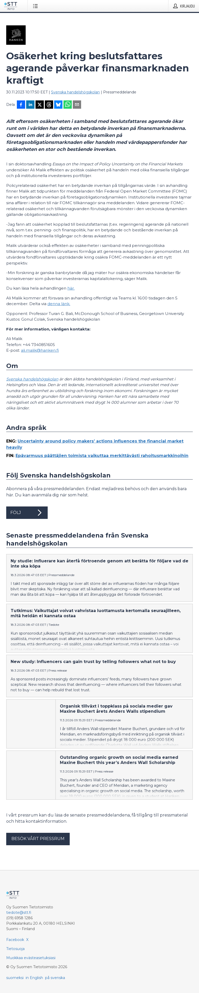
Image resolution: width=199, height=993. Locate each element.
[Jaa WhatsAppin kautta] (67, 105)
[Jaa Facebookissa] (21, 105)
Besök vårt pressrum (38, 838)
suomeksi (15, 977)
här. (71, 288)
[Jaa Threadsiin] (49, 105)
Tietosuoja (15, 948)
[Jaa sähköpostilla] (77, 105)
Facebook (15, 939)
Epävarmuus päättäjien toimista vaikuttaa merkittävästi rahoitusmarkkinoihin (102, 455)
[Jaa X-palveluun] (39, 105)
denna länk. (58, 303)
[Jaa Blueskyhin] (58, 105)
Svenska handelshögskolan (75, 92)
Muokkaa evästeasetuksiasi (30, 957)
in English (34, 977)
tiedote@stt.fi (18, 912)
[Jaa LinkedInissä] (30, 105)
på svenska (55, 977)
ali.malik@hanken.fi (40, 350)
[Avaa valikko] (36, 6)
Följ (27, 513)
